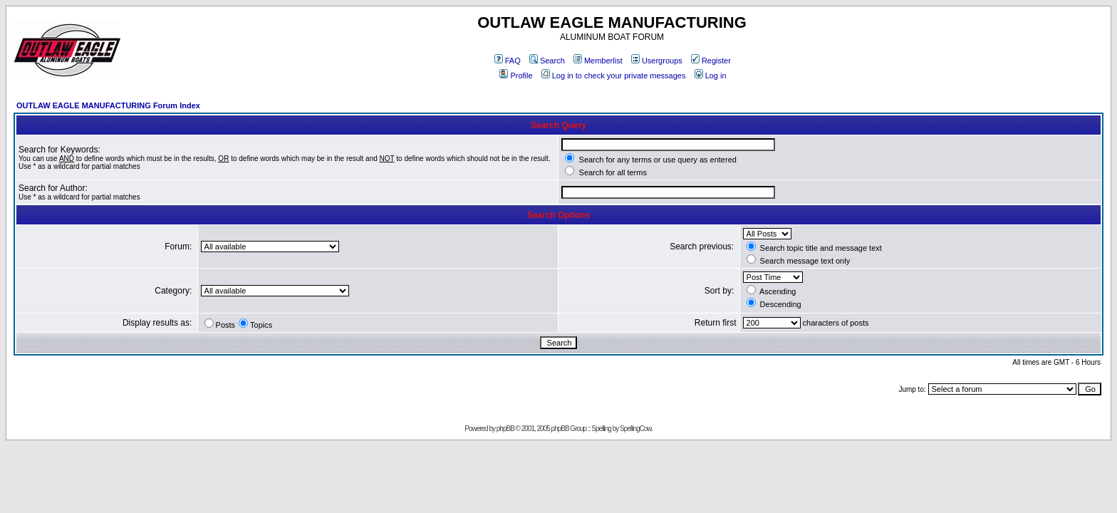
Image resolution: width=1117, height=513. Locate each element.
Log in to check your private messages (613, 75)
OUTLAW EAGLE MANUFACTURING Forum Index (108, 105)
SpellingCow (635, 428)
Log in (711, 75)
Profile (515, 75)
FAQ (507, 60)
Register (711, 60)
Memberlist (598, 60)
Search (547, 60)
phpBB (505, 428)
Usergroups (656, 60)
